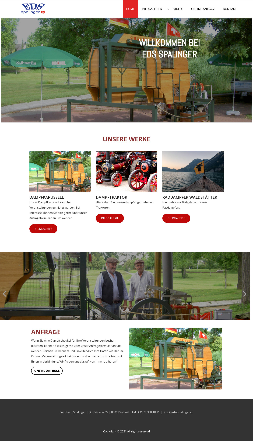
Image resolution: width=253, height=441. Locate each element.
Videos (178, 9)
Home (130, 9)
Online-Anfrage (203, 9)
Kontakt (230, 9)
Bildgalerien (152, 9)
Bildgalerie (43, 229)
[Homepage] (26, 14)
